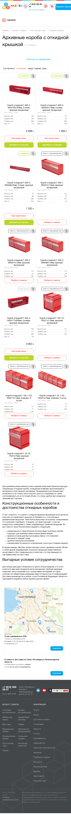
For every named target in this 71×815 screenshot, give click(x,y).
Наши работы (39, 743)
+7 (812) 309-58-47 (9, 688)
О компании (38, 724)
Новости (37, 729)
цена (44, 68)
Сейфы (21, 724)
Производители (40, 767)
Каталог (11, 20)
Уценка (5, 750)
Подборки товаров (42, 757)
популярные (21, 68)
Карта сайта (39, 776)
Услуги (36, 710)
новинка (37, 68)
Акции (36, 715)
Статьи (37, 734)
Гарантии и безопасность (44, 748)
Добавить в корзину (18, 145)
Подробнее (56, 648)
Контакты (38, 762)
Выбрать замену (52, 222)
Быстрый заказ (19, 138)
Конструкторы (40, 781)
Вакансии (37, 752)
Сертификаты (40, 738)
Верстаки (6, 724)
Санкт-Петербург (38, 10)
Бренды (37, 771)
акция (30, 68)
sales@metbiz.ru (46, 6)
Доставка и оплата (42, 719)
